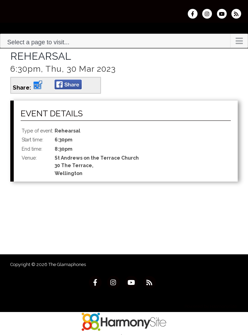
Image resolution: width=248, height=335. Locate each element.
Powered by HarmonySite (210, 306)
